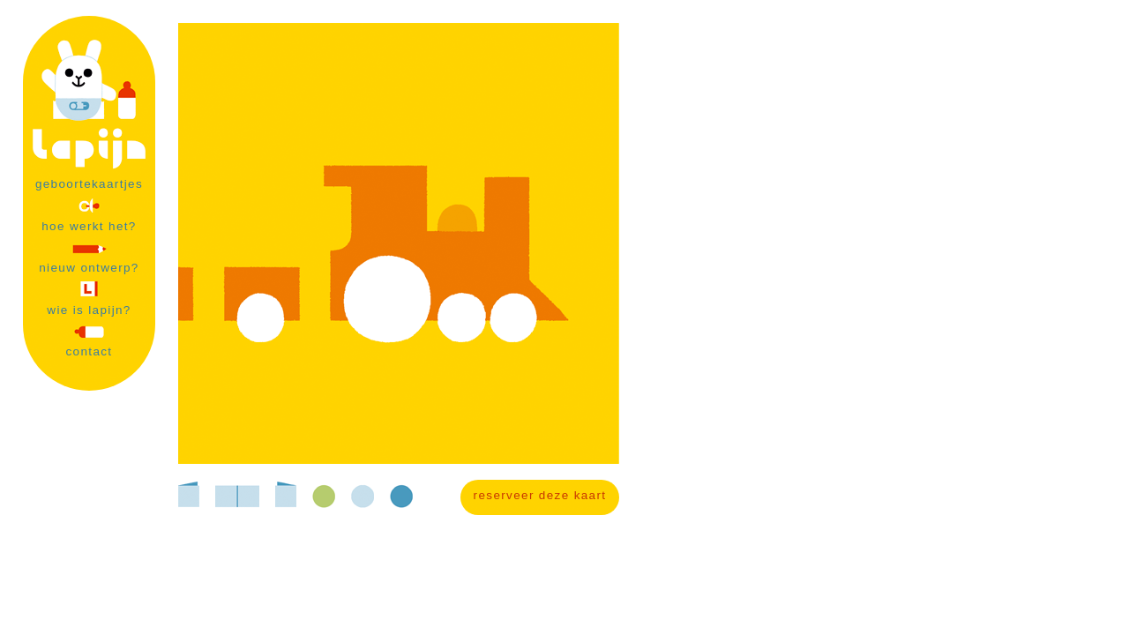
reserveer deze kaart (540, 495)
